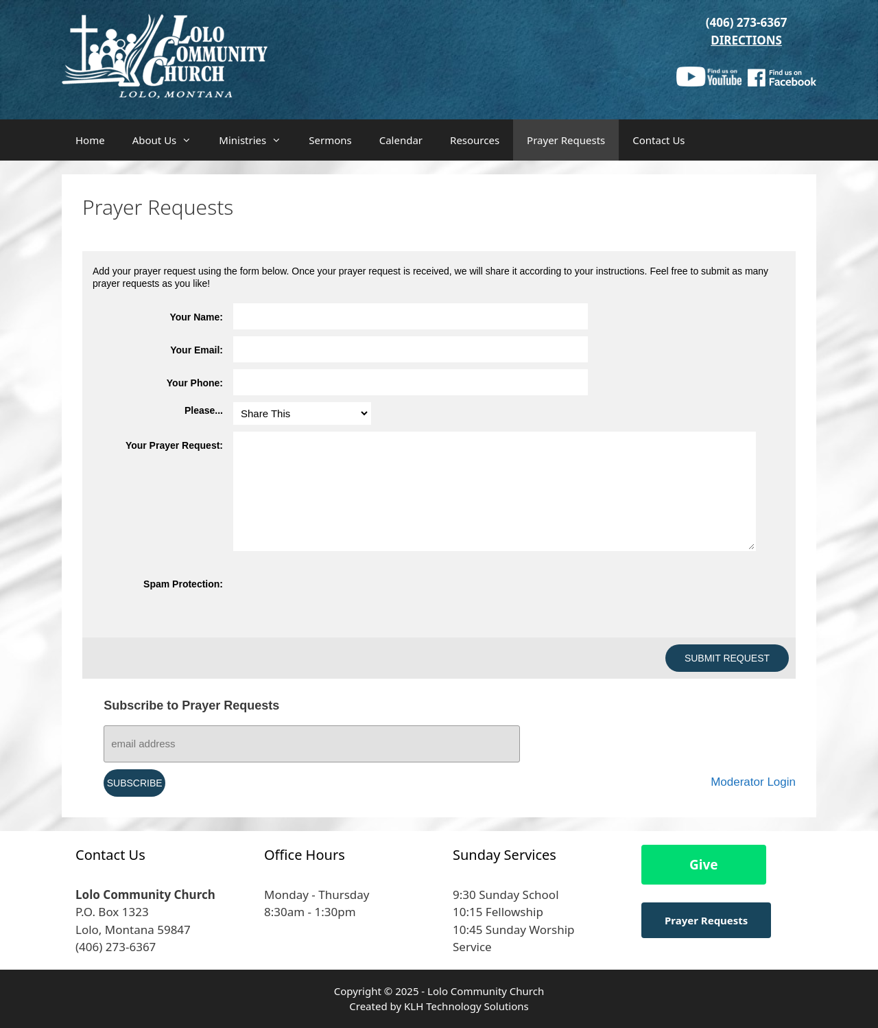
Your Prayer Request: (174, 445)
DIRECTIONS (746, 40)
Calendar (401, 140)
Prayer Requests (566, 140)
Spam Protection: (183, 584)
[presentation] (337, 600)
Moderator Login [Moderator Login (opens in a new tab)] (753, 781)
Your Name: (196, 317)
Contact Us (658, 140)
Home (90, 140)
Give (703, 865)
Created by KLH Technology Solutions (438, 1006)
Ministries (257, 140)
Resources (474, 140)
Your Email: (196, 349)
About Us (169, 140)
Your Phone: (195, 382)
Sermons (330, 140)
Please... (204, 410)
